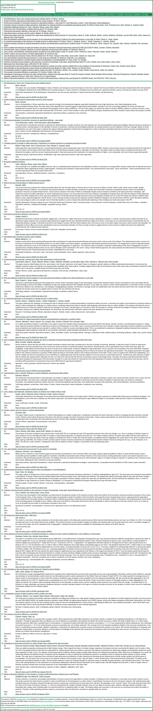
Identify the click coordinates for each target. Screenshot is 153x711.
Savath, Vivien (73, 51)
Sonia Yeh (91, 56)
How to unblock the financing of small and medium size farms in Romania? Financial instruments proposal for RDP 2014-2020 (48, 47)
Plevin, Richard (54, 56)
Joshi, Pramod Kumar (112, 25)
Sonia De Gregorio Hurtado (80, 74)
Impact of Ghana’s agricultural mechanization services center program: (28, 21)
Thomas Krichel (24, 709)
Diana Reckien (51, 76)
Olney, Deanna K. (144, 35)
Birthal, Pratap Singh (96, 25)
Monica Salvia (107, 74)
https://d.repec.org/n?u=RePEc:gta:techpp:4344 (32, 591)
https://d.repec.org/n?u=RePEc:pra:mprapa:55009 (32, 567)
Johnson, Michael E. (90, 43)
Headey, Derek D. (47, 31)
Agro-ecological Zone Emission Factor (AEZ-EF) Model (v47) (25, 56)
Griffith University (54, 705)
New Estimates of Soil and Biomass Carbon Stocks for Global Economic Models (32, 68)
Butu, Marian (54, 27)
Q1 (16, 175)
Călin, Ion (56, 72)
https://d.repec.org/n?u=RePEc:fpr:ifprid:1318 (31, 337)
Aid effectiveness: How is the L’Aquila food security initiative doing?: (27, 19)
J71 (16, 207)
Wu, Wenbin (109, 70)
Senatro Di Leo (39, 76)
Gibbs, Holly (66, 68)
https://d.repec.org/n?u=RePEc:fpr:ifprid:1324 (31, 296)
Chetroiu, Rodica (46, 72)
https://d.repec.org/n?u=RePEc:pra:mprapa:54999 (32, 513)
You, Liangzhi (114, 43)
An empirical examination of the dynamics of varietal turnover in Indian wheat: (31, 41)
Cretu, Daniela (91, 62)
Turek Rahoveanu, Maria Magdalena (97, 23)
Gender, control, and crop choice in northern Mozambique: (24, 53)
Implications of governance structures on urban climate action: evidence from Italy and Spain (36, 74)
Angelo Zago (5, 9)
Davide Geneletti (94, 646)
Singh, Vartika (113, 39)
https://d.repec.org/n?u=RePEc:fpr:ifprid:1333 (31, 426)
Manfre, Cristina (102, 35)
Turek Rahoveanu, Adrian (74, 23)
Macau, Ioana (44, 27)
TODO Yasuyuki (110, 78)
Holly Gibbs (65, 56)
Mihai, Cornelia (99, 47)
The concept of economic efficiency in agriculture (21, 72)
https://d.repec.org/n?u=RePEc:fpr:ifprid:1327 (31, 612)
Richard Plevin (86, 68)
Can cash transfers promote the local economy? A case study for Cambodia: (30, 58)
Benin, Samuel (59, 19)
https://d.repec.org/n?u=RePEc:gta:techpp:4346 (32, 446)
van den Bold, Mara (130, 35)
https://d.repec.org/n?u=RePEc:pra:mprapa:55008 (32, 371)
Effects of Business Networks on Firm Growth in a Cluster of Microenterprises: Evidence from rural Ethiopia (41, 78)
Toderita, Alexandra (112, 47)
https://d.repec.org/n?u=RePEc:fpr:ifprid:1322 (31, 488)
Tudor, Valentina (33, 27)
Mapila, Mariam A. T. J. (52, 33)
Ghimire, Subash (109, 41)
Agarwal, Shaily (138, 25)
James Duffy (73, 56)
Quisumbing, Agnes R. (76, 35)
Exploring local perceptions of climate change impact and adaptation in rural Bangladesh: (35, 60)
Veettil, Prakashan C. (95, 41)
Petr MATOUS (99, 78)
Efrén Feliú (29, 76)
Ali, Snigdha (82, 60)
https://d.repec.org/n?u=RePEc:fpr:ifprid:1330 (31, 118)
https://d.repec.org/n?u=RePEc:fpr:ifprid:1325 (31, 159)
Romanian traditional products (14, 27)
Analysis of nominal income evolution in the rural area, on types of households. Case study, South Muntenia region (44, 62)
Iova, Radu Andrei (103, 62)
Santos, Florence (111, 51)
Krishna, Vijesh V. (67, 41)
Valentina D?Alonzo (18, 76)
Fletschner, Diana (85, 51)
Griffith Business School (37, 705)
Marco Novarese (96, 701)
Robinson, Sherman (67, 58)
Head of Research (91, 14)
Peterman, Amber (98, 51)
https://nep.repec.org (47, 701)
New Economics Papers (46, 2)
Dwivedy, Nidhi (52, 29)
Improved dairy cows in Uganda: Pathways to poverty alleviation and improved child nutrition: (36, 49)
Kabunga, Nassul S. (78, 49)
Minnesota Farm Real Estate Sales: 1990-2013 (20, 64)
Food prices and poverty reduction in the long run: (21, 31)
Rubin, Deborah (90, 35)
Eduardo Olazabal (136, 74)
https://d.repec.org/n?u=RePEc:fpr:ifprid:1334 (31, 467)
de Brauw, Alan (52, 53)
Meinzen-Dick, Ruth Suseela (14, 37)
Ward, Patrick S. (101, 39)
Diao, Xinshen (125, 43)
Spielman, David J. (80, 41)
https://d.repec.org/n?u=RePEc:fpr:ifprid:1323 (31, 408)
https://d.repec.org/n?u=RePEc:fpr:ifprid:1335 (31, 257)
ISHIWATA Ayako (87, 78)
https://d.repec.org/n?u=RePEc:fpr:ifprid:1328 (31, 389)
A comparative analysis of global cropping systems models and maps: (28, 70)
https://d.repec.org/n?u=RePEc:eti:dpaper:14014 (32, 694)
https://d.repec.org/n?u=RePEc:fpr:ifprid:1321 (31, 275)
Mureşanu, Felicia (109, 66)
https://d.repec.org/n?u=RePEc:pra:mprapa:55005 (32, 180)
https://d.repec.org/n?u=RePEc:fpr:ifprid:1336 (31, 317)
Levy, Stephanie (80, 58)
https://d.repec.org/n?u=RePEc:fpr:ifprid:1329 (31, 97)
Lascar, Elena (115, 62)
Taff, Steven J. (44, 64)
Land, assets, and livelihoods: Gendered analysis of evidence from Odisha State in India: (35, 51)
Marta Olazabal (96, 74)
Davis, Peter (73, 60)
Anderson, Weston (61, 70)
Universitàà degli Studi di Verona (22, 9)
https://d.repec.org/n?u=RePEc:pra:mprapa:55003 (32, 141)
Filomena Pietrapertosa (121, 74)
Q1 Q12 (18, 136)
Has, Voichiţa (120, 66)
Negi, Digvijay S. (126, 25)
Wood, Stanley (84, 70)
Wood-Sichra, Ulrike (97, 70)
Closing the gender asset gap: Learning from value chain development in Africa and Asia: (35, 35)
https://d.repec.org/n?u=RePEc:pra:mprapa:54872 (32, 212)
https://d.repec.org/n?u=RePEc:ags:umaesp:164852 (33, 531)
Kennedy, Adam (79, 321)
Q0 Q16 (18, 366)
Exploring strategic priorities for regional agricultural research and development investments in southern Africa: (42, 43)
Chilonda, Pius (135, 43)
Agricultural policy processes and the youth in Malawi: (22, 33)
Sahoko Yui (83, 56)
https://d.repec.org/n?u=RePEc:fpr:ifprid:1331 (31, 234)
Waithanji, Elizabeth (116, 35)
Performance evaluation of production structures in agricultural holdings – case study (33, 23)
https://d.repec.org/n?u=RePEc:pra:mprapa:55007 (32, 641)
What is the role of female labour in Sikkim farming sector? (24, 29)
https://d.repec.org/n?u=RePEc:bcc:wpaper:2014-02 (33, 672)
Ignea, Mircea (131, 66)
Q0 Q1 (17, 636)
